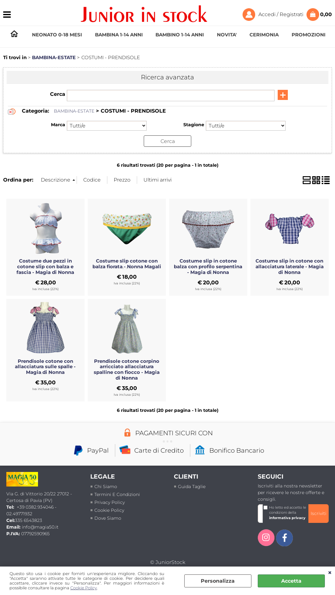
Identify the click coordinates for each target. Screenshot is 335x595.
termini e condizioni (117, 494)
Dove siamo (107, 518)
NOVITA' (227, 35)
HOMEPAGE (14, 35)
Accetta (291, 581)
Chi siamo (105, 486)
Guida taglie (191, 486)
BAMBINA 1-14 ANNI (119, 35)
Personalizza (218, 581)
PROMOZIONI (309, 35)
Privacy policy (109, 502)
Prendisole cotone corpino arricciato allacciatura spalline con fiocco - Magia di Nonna (127, 369)
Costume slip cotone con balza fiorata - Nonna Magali (126, 264)
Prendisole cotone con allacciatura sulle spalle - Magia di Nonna (45, 366)
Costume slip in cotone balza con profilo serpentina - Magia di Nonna (208, 266)
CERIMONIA (264, 35)
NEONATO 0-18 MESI (57, 35)
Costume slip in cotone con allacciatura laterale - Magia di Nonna (290, 266)
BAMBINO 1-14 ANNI (179, 35)
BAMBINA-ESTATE (74, 111)
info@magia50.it (40, 527)
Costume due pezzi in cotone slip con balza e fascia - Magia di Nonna (45, 266)
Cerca (57, 94)
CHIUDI (330, 573)
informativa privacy (287, 518)
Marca (58, 124)
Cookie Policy (83, 588)
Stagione (193, 124)
